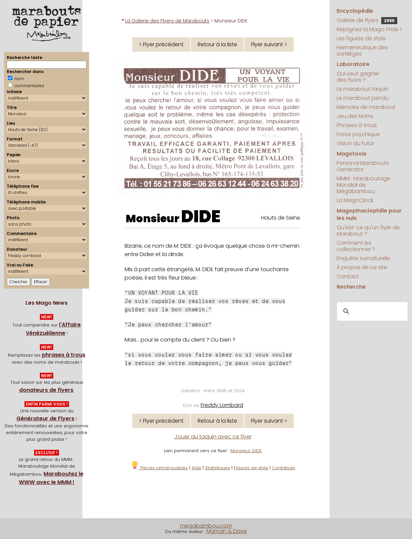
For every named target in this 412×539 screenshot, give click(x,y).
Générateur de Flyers (45, 418)
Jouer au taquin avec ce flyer (213, 436)
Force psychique (358, 134)
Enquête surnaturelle (363, 258)
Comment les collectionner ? (356, 246)
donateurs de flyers (46, 390)
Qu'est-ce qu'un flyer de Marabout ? (368, 231)
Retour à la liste (217, 44)
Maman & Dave (226, 531)
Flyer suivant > (269, 44)
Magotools (351, 154)
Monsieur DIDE (246, 450)
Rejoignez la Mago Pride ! (369, 29)
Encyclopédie (355, 11)
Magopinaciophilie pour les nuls (369, 214)
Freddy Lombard (222, 405)
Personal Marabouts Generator (363, 166)
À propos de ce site (362, 267)
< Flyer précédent (161, 44)
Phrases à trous (357, 125)
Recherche (351, 287)
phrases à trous (63, 355)
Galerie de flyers (367, 20)
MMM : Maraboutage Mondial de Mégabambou (363, 185)
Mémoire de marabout (366, 107)
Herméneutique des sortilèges (362, 51)
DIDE (200, 216)
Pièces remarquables (159, 468)
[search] (371, 312)
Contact (348, 276)
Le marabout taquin (363, 89)
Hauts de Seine (280, 218)
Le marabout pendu (363, 98)
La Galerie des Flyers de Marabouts (167, 20)
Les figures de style (361, 38)
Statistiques (217, 468)
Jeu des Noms (355, 116)
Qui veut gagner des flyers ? (358, 77)
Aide (196, 468)
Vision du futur (355, 143)
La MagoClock (355, 200)
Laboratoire (353, 64)
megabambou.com (206, 526)
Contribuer (283, 468)
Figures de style (251, 468)
